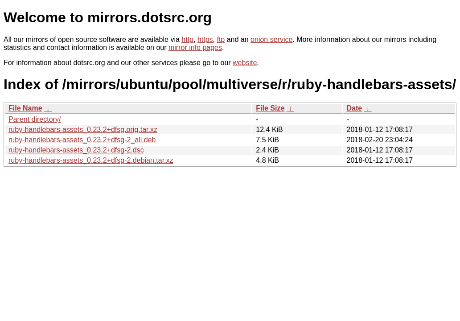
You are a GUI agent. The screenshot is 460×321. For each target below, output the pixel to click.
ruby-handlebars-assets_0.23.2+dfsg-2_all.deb (82, 140)
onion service (271, 39)
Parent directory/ (34, 119)
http (187, 39)
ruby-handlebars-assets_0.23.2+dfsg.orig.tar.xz (82, 129)
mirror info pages (195, 47)
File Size (270, 108)
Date (354, 108)
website (245, 62)
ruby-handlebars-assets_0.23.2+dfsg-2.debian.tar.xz (90, 160)
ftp (221, 39)
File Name (25, 108)
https (205, 39)
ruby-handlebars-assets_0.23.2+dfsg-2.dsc (76, 150)
